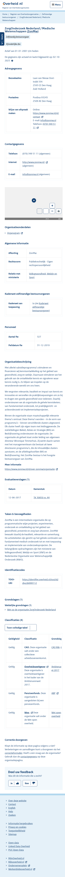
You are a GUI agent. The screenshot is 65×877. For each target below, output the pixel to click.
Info (59, 219)
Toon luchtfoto (39, 211)
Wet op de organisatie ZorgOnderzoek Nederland (31, 609)
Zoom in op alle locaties (46, 211)
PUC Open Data (16, 849)
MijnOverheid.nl (16, 858)
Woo (27, 712)
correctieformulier (13, 753)
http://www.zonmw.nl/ (33, 162)
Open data (13, 842)
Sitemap (12, 834)
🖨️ (58, 211)
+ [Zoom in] (52, 205)
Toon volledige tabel (17, 627)
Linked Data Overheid (19, 846)
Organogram (13, 233)
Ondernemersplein (17, 865)
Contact (12, 804)
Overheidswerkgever (34, 666)
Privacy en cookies (17, 827)
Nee (27, 783)
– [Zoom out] (52, 210)
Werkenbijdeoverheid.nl (20, 869)
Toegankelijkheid (16, 830)
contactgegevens (28, 756)
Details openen (2, 39)
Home (4, 14)
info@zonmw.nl (48, 120)
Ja (11, 783)
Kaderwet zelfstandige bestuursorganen (40, 307)
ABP (53, 693)
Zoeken (12, 815)
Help (10, 811)
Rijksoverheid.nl (16, 861)
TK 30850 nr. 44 (42, 497)
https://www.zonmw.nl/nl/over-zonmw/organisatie (30, 469)
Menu (58, 4)
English (11, 807)
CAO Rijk (55, 647)
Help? (12, 61)
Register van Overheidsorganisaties (24, 14)
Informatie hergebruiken (20, 823)
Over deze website (17, 800)
